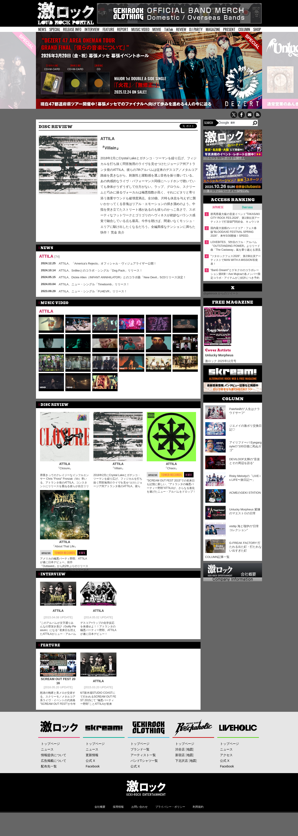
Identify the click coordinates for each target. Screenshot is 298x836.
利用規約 (198, 819)
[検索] (235, 123)
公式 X (90, 773)
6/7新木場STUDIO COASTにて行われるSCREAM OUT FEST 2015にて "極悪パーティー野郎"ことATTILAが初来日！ (98, 713)
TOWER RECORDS (171, 474)
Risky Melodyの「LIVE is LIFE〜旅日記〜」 (244, 477)
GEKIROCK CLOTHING (149, 740)
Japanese (218, 207)
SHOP (257, 29)
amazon (152, 474)
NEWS (42, 29)
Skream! (104, 740)
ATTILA (107, 138)
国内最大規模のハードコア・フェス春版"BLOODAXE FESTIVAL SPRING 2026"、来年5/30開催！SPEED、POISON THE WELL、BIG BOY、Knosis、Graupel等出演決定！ (233, 232)
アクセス (226, 767)
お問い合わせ (139, 819)
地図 (190, 762)
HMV (188, 474)
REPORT (122, 29)
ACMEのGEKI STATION (245, 492)
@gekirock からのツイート (221, 293)
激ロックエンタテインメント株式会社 (146, 800)
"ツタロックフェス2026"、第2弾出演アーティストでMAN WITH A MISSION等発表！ (235, 260)
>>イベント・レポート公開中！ (224, 158)
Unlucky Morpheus (219, 355)
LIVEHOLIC (238, 740)
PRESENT (229, 29)
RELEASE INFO (72, 29)
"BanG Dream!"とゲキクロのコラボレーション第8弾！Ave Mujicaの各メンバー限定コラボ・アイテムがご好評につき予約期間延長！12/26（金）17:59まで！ (235, 274)
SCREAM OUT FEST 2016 (58, 694)
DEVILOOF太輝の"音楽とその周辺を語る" (244, 461)
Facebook (92, 779)
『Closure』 (65, 468)
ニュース (47, 762)
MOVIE (156, 29)
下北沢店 (181, 773)
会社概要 (100, 819)
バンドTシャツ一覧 (144, 773)
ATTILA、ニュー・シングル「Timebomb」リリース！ (94, 284)
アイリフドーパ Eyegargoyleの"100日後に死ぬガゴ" (245, 446)
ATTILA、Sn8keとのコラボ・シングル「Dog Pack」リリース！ (100, 270)
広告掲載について (53, 773)
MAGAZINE (213, 29)
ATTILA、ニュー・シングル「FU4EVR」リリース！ (93, 291)
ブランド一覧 (139, 762)
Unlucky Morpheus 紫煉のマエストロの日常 (244, 511)
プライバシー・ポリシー (170, 819)
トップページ (50, 756)
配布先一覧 (49, 779)
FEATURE (108, 29)
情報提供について (53, 767)
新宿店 (180, 767)
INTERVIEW (92, 29)
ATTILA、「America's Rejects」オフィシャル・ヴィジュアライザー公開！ (108, 263)
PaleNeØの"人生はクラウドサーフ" (244, 410)
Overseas (247, 207)
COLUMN (244, 29)
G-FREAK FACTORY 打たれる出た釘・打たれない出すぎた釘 (245, 546)
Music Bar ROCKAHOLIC (193, 740)
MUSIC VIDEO (140, 29)
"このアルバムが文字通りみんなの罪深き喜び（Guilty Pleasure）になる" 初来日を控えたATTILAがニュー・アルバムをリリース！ (58, 643)
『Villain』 (110, 148)
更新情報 (92, 767)
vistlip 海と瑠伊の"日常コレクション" (244, 528)
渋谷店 (180, 762)
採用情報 (118, 819)
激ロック (59, 740)
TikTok (168, 29)
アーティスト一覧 (143, 767)
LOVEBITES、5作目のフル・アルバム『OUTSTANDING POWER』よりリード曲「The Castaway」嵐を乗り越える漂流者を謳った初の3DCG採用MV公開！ (235, 246)
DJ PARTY (196, 29)
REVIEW (181, 29)
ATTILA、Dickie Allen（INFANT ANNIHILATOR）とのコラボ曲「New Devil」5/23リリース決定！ (122, 277)
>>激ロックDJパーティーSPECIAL (226, 191)
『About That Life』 (65, 553)
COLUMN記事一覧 (217, 557)
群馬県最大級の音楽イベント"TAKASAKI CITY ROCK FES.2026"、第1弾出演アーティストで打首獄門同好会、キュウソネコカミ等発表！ (235, 218)
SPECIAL (54, 29)
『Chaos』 (171, 468)
